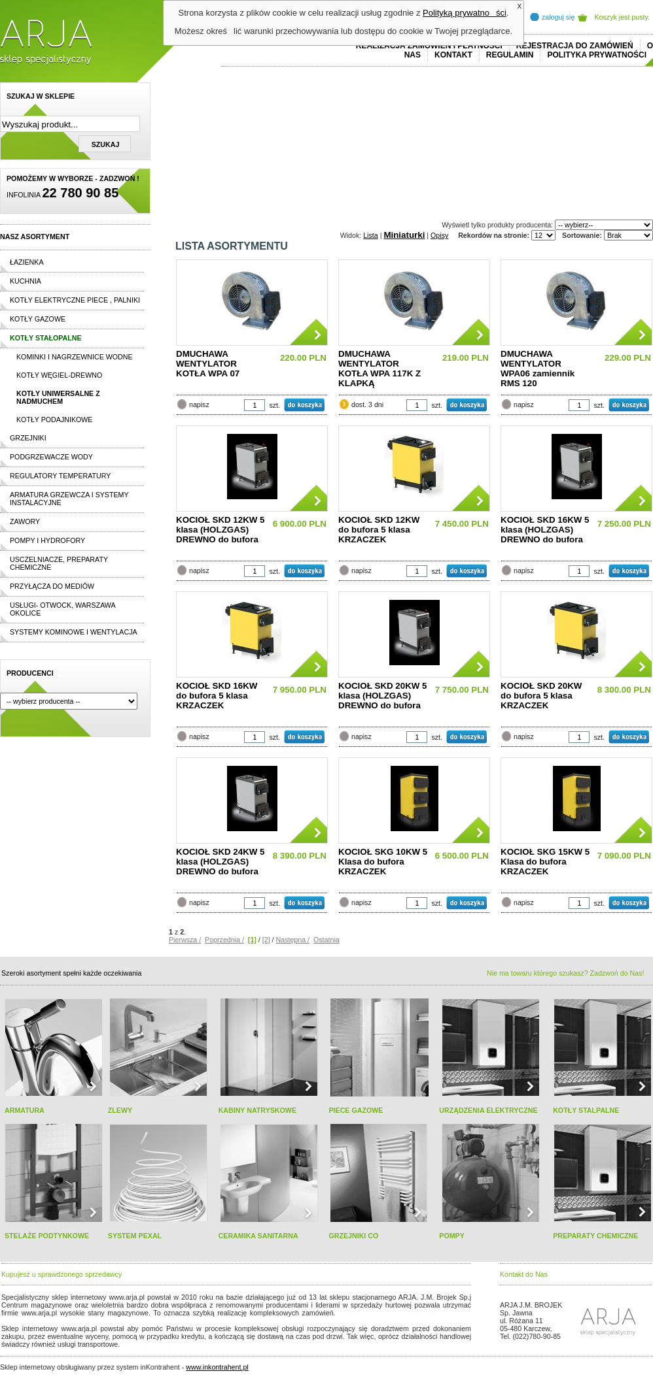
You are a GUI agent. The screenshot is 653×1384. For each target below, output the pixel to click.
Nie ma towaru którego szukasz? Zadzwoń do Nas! (565, 973)
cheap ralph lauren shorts (59, 1321)
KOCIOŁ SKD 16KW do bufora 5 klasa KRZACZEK (216, 695)
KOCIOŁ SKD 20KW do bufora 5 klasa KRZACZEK (541, 695)
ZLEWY (120, 1110)
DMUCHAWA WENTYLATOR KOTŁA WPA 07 (207, 363)
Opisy (439, 235)
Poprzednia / (224, 940)
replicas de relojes (129, 1321)
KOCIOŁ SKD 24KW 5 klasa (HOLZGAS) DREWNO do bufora (220, 861)
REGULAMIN (510, 54)
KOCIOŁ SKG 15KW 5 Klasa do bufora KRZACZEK (545, 861)
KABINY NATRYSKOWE (257, 1110)
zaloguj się (558, 17)
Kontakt (453, 54)
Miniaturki (404, 235)
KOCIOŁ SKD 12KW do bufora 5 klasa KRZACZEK (378, 529)
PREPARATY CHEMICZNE (595, 1236)
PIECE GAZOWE (355, 1110)
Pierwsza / (185, 940)
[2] (266, 940)
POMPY (452, 1236)
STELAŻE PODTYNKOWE (47, 1236)
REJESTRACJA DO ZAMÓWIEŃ (574, 45)
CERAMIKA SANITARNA (258, 1236)
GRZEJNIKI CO (353, 1236)
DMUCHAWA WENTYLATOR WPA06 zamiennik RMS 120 (537, 368)
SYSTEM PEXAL (135, 1236)
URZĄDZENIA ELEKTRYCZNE (488, 1110)
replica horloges (146, 1344)
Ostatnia (326, 940)
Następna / (293, 940)
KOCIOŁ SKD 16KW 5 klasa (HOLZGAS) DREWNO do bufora (545, 529)
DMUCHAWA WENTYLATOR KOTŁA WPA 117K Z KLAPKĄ (379, 368)
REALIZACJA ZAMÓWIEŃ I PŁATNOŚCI (429, 45)
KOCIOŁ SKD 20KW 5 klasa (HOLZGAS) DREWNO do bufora (382, 695)
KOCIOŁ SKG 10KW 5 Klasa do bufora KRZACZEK (382, 861)
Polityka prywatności (596, 54)
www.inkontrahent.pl (217, 1367)
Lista (370, 235)
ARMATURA (24, 1110)
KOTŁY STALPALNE (586, 1110)
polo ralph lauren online (376, 1313)
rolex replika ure (197, 1344)
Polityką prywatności (464, 13)
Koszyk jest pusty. (622, 17)
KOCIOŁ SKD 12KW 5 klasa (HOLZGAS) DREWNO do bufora (220, 529)
